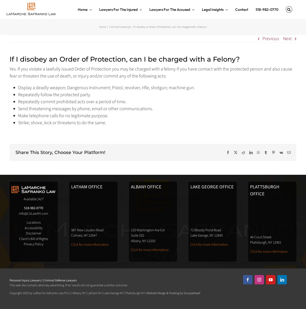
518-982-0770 (33, 208)
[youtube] (270, 279)
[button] (289, 9)
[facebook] (247, 279)
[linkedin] (282, 279)
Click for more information (90, 244)
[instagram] (259, 279)
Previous (270, 38)
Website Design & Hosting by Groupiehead (173, 293)
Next (287, 38)
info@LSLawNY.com (33, 213)
